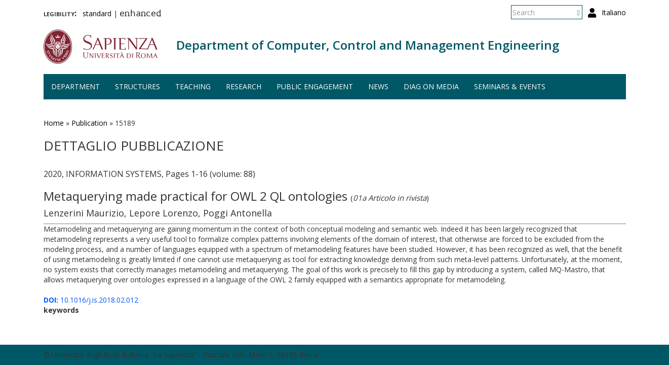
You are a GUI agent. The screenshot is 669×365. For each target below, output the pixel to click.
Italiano (614, 12)
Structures (137, 86)
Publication (89, 123)
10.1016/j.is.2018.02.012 (91, 300)
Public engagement (315, 86)
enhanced (141, 14)
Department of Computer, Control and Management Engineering (367, 44)
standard (97, 13)
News (378, 86)
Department (75, 86)
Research (243, 86)
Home (54, 123)
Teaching (193, 86)
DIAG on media (431, 86)
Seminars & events (509, 86)
